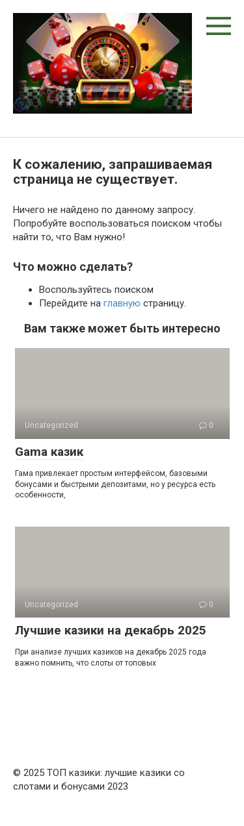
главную (122, 303)
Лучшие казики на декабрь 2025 (110, 630)
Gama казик (49, 451)
